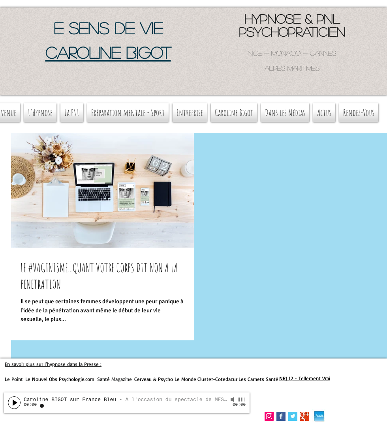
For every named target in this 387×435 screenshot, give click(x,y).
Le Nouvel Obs (41, 379)
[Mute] (233, 399)
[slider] (242, 399)
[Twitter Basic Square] (292, 416)
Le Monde (185, 379)
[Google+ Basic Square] (304, 416)
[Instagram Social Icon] (269, 416)
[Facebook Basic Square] (281, 416)
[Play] (14, 403)
